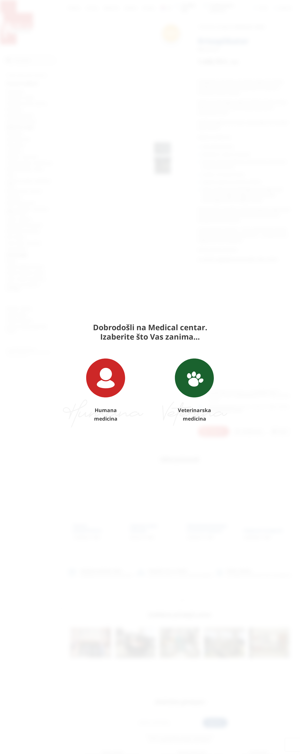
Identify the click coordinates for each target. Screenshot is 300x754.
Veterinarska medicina (194, 390)
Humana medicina (105, 390)
